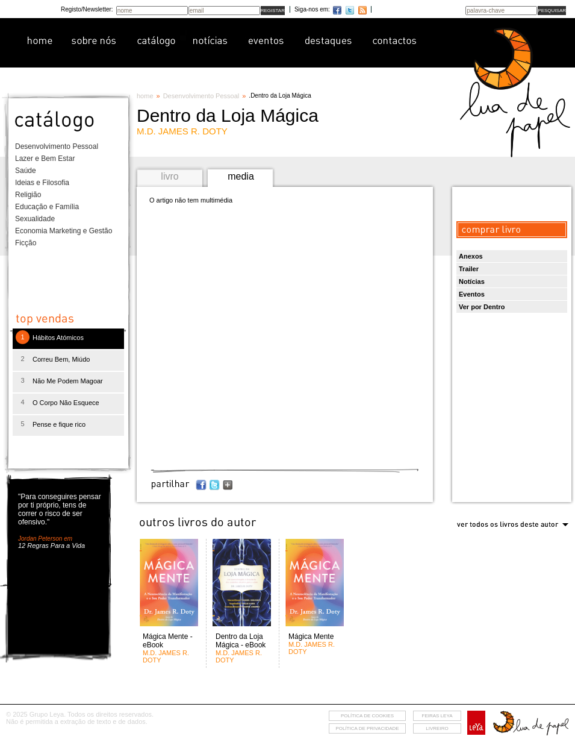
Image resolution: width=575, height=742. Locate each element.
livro (169, 176)
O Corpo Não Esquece (66, 402)
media (241, 176)
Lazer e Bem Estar (45, 158)
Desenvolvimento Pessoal (56, 146)
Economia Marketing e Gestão (63, 231)
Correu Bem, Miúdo (61, 359)
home (145, 95)
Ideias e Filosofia (42, 182)
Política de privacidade (367, 728)
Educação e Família (47, 207)
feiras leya (437, 715)
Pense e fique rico (59, 424)
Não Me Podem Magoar (68, 381)
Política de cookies (367, 715)
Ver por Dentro (482, 306)
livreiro (437, 728)
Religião (28, 194)
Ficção (25, 243)
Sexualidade (35, 219)
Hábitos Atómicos (58, 337)
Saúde (25, 170)
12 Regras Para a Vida (51, 545)
